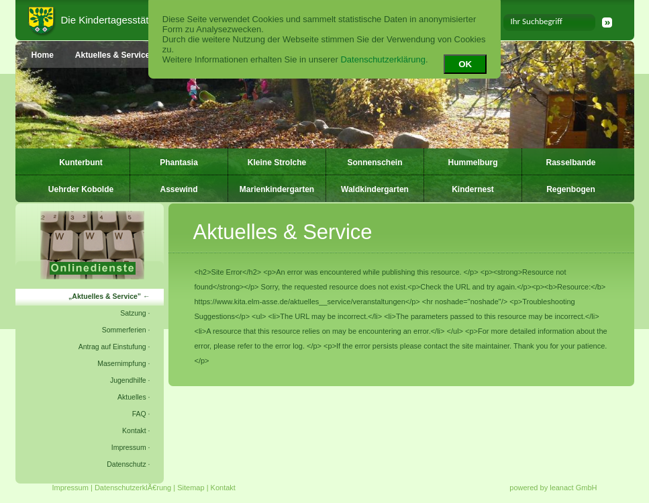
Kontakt (134, 430)
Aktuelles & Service (104, 296)
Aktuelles (131, 397)
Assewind (178, 189)
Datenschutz (126, 464)
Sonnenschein (374, 162)
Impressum (128, 447)
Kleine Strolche (277, 162)
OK (465, 64)
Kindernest (473, 189)
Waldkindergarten (375, 189)
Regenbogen (570, 189)
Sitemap (190, 488)
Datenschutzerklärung (382, 59)
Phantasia (179, 162)
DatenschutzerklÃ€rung (133, 488)
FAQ (139, 414)
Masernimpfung (121, 363)
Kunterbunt (81, 162)
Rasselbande (570, 162)
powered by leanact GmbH (553, 488)
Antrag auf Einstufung (112, 346)
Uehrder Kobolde (80, 189)
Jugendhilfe (128, 380)
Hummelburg (472, 162)
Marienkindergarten (277, 189)
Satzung (133, 313)
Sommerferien (124, 330)
